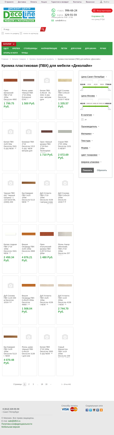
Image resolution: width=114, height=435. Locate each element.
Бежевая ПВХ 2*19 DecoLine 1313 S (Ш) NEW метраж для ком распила (28, 147)
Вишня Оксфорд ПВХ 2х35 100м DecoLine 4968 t (28, 248)
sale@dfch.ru (60, 20)
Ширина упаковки (90, 162)
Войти (106, 2)
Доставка (22, 2)
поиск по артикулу (30, 33)
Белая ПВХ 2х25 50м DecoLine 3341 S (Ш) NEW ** (10, 145)
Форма (84, 147)
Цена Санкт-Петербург (93, 76)
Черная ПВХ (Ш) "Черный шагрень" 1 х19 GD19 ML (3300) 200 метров (10, 198)
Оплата (33, 2)
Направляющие (49, 48)
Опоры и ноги (10, 53)
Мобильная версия (10, 427)
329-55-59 (67, 15)
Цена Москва (88, 95)
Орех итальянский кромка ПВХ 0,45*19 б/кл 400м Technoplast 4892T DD (46, 251)
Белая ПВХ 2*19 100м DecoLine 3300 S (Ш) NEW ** (46, 350)
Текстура (85, 140)
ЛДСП (5, 48)
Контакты (77, 2)
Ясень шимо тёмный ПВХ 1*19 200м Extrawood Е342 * (28, 95)
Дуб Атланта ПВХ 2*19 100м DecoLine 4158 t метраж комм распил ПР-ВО (46, 198)
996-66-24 (67, 10)
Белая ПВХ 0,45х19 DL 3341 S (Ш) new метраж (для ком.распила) (46, 96)
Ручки (103, 48)
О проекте (9, 2)
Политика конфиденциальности (16, 424)
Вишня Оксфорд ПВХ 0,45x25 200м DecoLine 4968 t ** (28, 300)
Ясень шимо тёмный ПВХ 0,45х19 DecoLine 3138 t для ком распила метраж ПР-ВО (28, 353)
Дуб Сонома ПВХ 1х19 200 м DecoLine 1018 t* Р (10, 299)
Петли (64, 48)
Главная (4, 59)
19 (46, 384)
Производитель (89, 126)
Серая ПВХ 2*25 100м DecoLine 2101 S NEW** (65, 145)
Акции (44, 2)
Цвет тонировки (89, 155)
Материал (86, 133)
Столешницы (30, 48)
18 (42, 384)
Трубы (25, 53)
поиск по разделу (12, 33)
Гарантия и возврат (60, 2)
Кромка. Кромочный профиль (42, 59)
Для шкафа (90, 48)
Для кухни (76, 48)
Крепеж (16, 48)
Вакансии (90, 2)
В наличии (86, 115)
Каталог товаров (19, 59)
